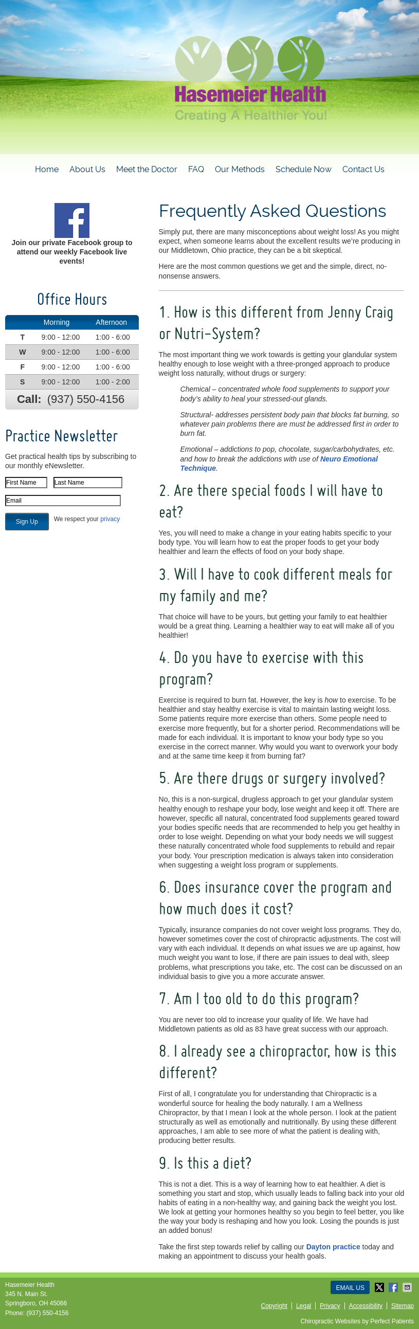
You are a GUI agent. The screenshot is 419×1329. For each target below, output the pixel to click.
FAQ (196, 169)
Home (47, 169)
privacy (110, 519)
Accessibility (365, 1305)
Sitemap (402, 1305)
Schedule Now (304, 169)
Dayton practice (333, 1247)
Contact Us (363, 169)
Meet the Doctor (146, 169)
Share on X (380, 1287)
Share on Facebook (394, 1287)
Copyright (274, 1305)
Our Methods (240, 169)
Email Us (350, 1287)
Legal (303, 1305)
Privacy (330, 1305)
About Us (87, 169)
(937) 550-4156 (85, 399)
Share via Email (408, 1287)
